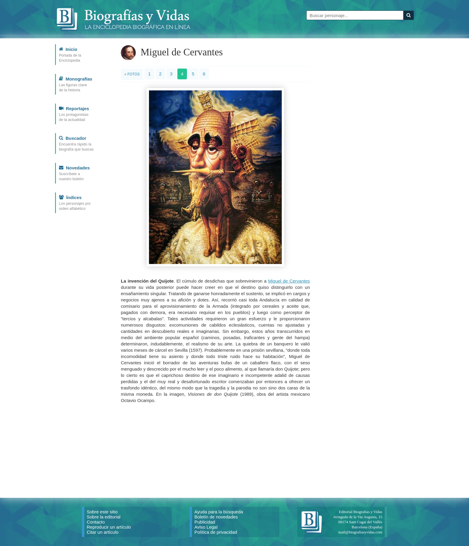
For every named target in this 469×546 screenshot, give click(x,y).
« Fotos (132, 74)
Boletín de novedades (216, 516)
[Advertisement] (215, 450)
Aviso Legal (205, 527)
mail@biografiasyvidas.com (360, 532)
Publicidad (204, 521)
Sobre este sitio (102, 511)
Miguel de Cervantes (289, 280)
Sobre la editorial (104, 516)
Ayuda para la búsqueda (218, 511)
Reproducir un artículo (109, 527)
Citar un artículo (102, 532)
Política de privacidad (215, 532)
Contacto (96, 521)
